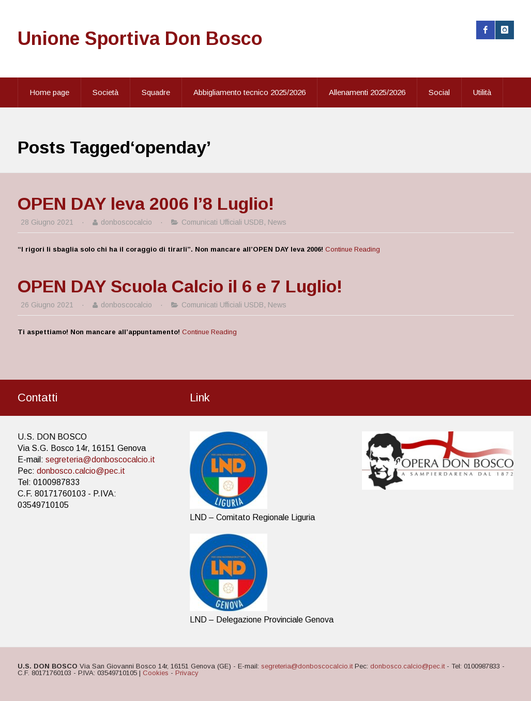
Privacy (187, 673)
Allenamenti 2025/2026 (367, 92)
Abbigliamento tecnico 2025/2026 (249, 92)
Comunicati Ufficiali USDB (222, 222)
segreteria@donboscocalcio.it (100, 459)
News (277, 222)
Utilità (482, 92)
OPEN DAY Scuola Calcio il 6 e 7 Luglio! (180, 286)
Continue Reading (352, 249)
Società (105, 92)
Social (439, 92)
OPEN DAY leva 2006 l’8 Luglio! (146, 203)
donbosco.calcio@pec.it (81, 470)
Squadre (156, 92)
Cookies (156, 673)
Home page (49, 92)
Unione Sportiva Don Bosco (140, 38)
